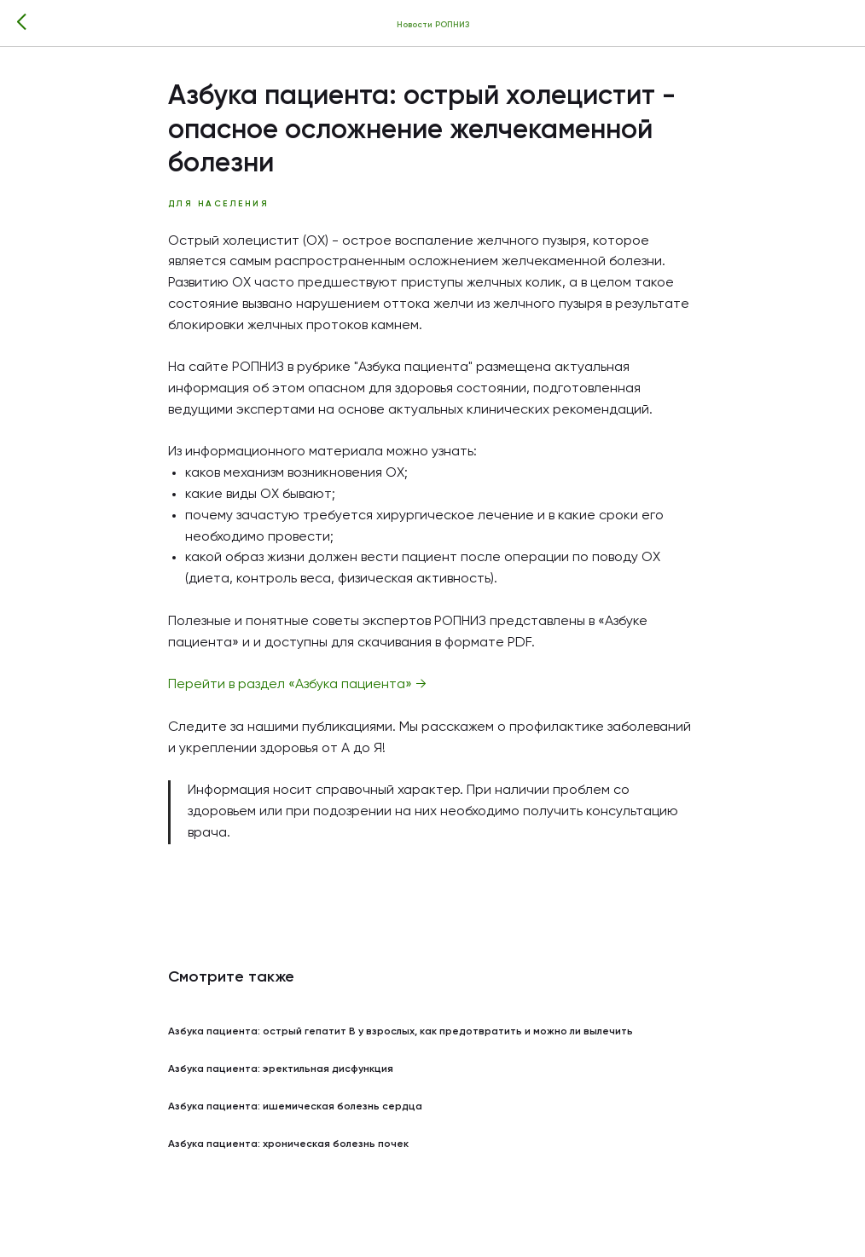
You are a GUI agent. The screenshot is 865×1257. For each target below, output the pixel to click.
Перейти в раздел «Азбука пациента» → (297, 685)
